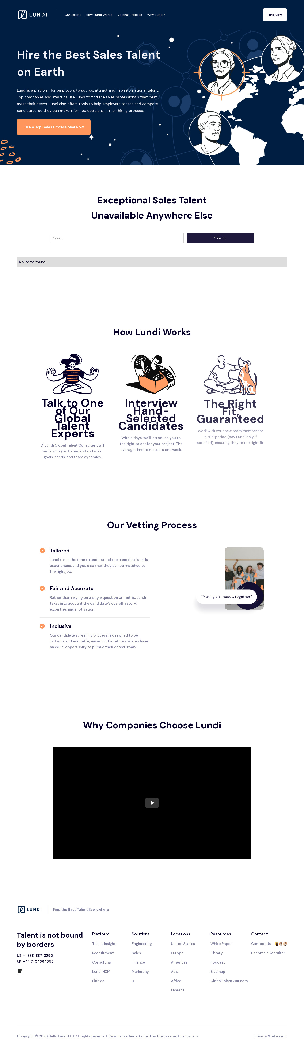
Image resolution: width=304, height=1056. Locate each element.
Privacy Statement (270, 1036)
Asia (174, 971)
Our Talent (73, 14)
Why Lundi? (156, 14)
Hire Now (275, 14)
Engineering (142, 943)
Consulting (101, 962)
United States (183, 943)
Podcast (217, 962)
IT (133, 981)
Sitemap (217, 971)
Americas (179, 962)
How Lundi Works (99, 14)
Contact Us (261, 943)
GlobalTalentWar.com (229, 981)
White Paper (221, 943)
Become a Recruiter (268, 953)
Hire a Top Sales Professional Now (54, 127)
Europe (177, 953)
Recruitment (103, 953)
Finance (138, 962)
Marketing (140, 971)
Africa (176, 981)
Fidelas (98, 981)
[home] (37, 15)
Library (216, 953)
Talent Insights (105, 943)
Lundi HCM (101, 971)
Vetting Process (129, 14)
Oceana (178, 990)
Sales (136, 953)
